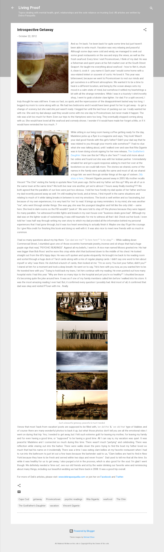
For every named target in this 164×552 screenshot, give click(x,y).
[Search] (151, 9)
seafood (107, 499)
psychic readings (73, 499)
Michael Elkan (89, 537)
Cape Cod (24, 499)
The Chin (121, 499)
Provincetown (53, 499)
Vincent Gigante (71, 505)
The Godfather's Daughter (32, 505)
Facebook (105, 476)
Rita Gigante (92, 499)
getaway (37, 499)
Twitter (119, 476)
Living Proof (29, 7)
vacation (54, 505)
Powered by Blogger (82, 531)
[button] (145, 30)
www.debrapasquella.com (71, 476)
